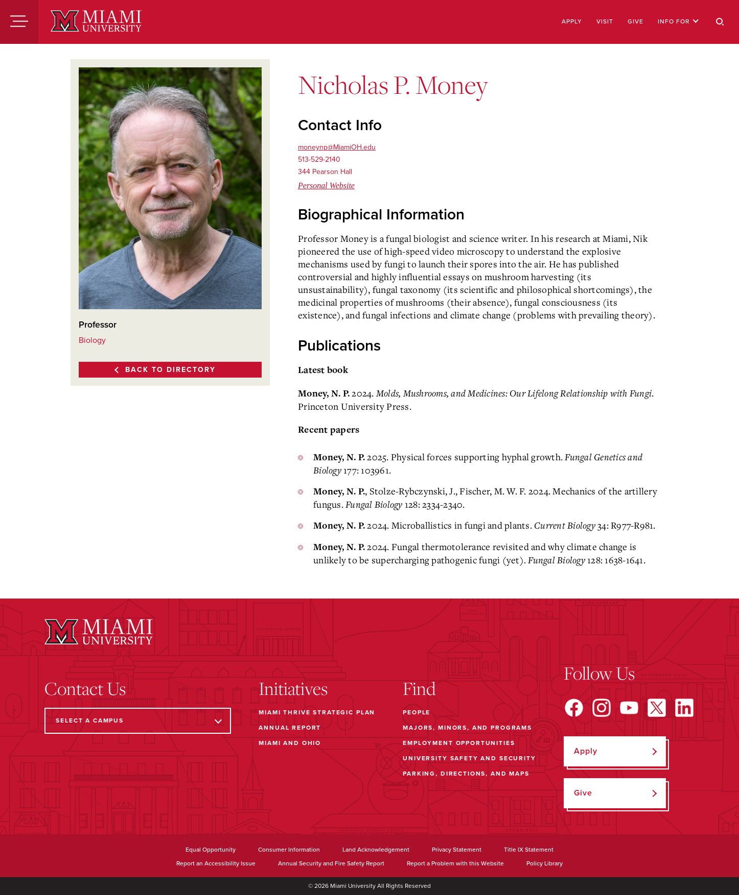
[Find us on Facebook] (574, 708)
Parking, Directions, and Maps (466, 773)
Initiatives (293, 688)
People (416, 712)
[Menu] (19, 22)
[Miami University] (96, 22)
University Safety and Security (469, 758)
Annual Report (290, 727)
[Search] (720, 22)
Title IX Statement (528, 849)
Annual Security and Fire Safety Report (331, 863)
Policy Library (544, 863)
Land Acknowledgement (375, 849)
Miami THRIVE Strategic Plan (317, 712)
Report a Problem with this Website (455, 863)
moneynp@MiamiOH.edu (337, 147)
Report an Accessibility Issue (216, 863)
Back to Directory (170, 369)
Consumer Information (289, 849)
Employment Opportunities (459, 743)
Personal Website (326, 185)
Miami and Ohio (290, 743)
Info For (678, 21)
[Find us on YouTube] (629, 708)
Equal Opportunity (211, 849)
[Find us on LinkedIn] (684, 708)
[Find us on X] (656, 708)
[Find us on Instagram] (601, 708)
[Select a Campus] (137, 721)
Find (419, 688)
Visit (604, 21)
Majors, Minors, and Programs (467, 727)
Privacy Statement (456, 849)
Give (635, 21)
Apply (572, 21)
